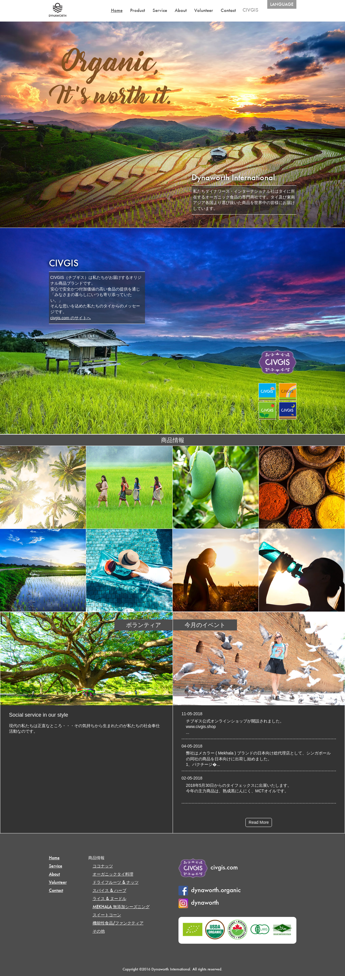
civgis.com (208, 867)
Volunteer (203, 10)
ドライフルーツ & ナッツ (116, 882)
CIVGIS (250, 10)
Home (117, 10)
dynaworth (198, 902)
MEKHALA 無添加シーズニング (121, 906)
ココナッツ (103, 866)
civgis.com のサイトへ (70, 317)
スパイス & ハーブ (109, 890)
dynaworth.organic (209, 890)
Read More (259, 822)
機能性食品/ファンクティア (118, 923)
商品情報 (96, 857)
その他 (99, 931)
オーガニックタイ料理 (113, 874)
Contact (228, 10)
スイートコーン (107, 914)
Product (137, 10)
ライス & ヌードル (109, 898)
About (181, 10)
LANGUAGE (281, 4)
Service (160, 10)
